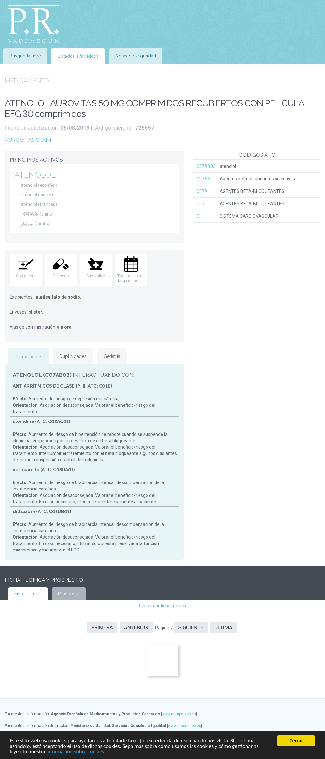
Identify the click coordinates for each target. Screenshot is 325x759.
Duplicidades (73, 356)
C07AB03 (205, 166)
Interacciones (28, 356)
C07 (200, 203)
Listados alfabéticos (78, 56)
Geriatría (111, 356)
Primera (102, 627)
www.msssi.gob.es (184, 726)
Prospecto (68, 593)
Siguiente (190, 627)
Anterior (136, 627)
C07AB (203, 178)
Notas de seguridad (136, 55)
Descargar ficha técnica (162, 605)
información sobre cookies (75, 751)
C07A (202, 191)
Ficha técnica (27, 593)
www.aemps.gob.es (179, 714)
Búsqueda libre (25, 55)
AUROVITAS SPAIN (28, 140)
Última (223, 627)
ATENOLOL (35, 174)
